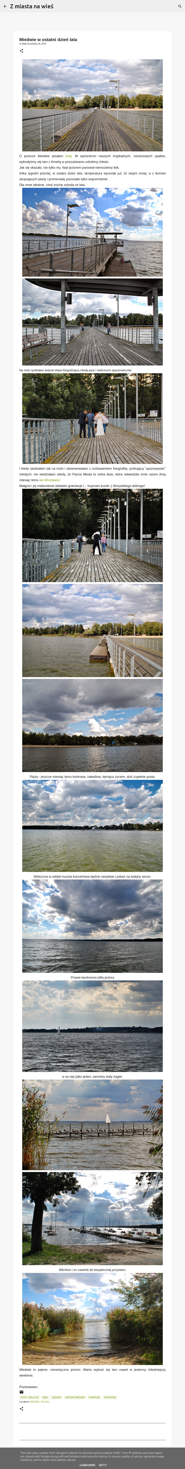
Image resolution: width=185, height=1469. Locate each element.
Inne (45, 1397)
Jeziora (56, 1397)
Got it (103, 1465)
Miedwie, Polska (39, 1402)
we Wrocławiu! (49, 480)
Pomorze (94, 1397)
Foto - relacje (29, 1397)
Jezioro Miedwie (75, 1397)
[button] (21, 51)
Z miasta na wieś (31, 6)
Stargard (110, 1397)
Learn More (87, 1465)
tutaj (69, 156)
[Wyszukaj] (58, 6)
